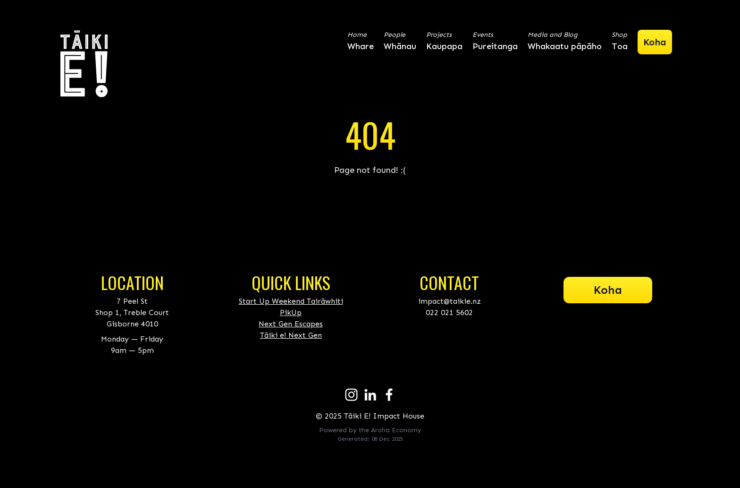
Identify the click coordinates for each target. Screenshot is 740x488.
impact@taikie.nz (449, 301)
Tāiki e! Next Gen (291, 335)
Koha (608, 290)
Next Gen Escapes (291, 323)
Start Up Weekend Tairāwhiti (291, 301)
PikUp (291, 312)
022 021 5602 (449, 312)
